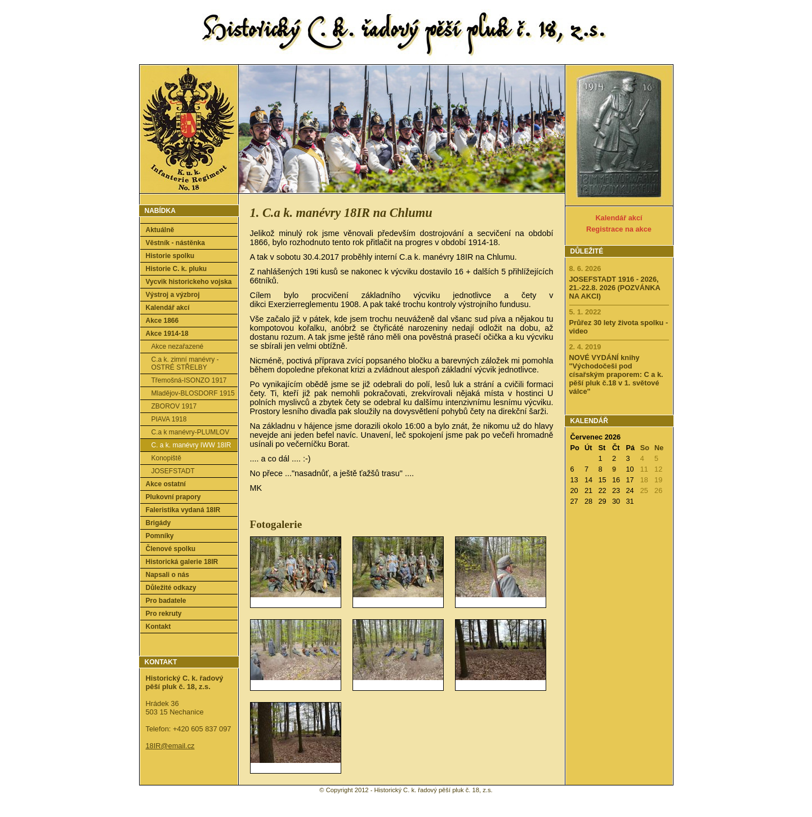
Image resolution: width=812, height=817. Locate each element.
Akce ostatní (166, 484)
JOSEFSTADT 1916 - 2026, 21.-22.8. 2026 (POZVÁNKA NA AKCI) (615, 287)
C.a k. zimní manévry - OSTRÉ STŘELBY (185, 363)
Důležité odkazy (171, 588)
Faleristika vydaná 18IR (183, 510)
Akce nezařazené (177, 346)
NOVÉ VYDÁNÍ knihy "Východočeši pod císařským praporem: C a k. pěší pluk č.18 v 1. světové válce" (616, 374)
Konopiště (166, 458)
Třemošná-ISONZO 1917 (189, 380)
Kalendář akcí (168, 308)
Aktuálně (160, 230)
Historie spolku (170, 256)
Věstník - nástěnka (175, 243)
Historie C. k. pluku (176, 269)
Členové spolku (171, 549)
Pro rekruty (164, 614)
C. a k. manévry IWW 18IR (191, 445)
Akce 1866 (162, 321)
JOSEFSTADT (173, 471)
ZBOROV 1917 (174, 406)
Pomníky (160, 536)
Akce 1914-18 (167, 334)
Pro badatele (166, 601)
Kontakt (158, 626)
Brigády (158, 523)
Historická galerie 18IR (182, 562)
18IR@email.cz (170, 745)
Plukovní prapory (173, 497)
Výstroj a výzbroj (173, 295)
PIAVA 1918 (169, 419)
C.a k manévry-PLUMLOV (190, 432)
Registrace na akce (619, 229)
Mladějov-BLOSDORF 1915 (193, 393)
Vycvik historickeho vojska (189, 282)
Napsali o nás (167, 575)
